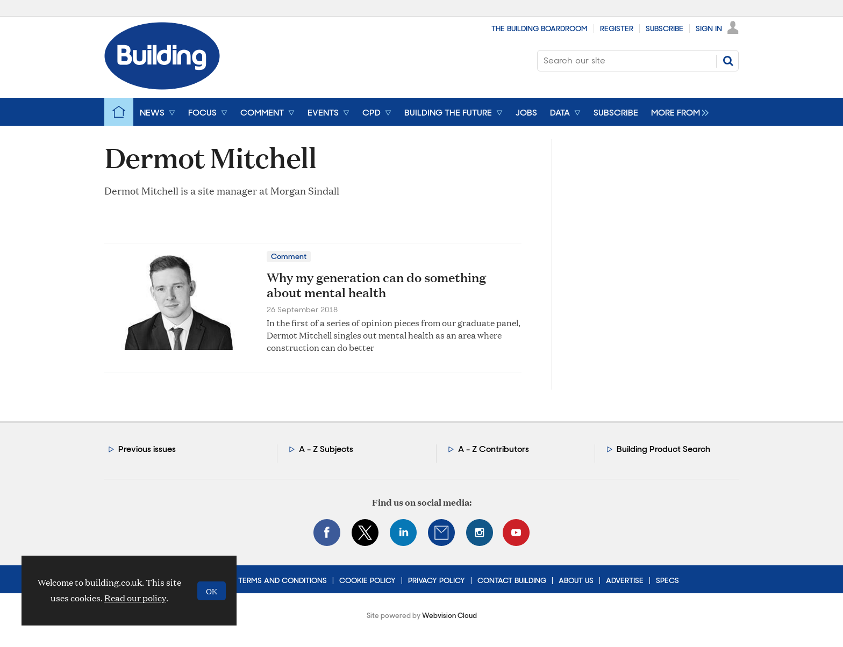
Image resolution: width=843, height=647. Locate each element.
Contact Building (511, 580)
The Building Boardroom (539, 28)
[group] (677, 112)
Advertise (625, 580)
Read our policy (135, 598)
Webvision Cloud (449, 615)
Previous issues (147, 449)
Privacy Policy (436, 580)
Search (728, 60)
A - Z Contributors (493, 449)
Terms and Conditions (282, 580)
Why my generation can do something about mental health (376, 285)
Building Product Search (663, 449)
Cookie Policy (367, 580)
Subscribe (664, 28)
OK (211, 590)
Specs (667, 580)
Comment (288, 256)
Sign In (709, 28)
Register (616, 28)
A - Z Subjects (326, 449)
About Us (576, 580)
